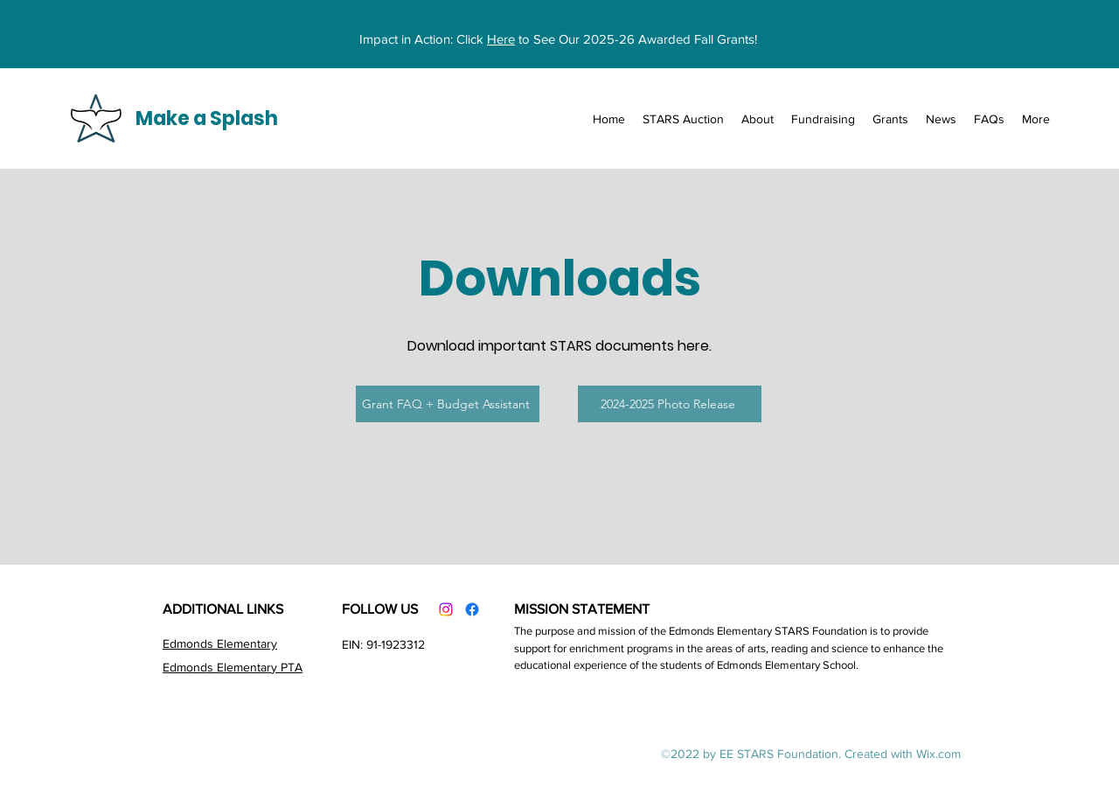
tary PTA (279, 667)
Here (501, 38)
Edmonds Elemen (210, 667)
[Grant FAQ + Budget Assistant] (447, 404)
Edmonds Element (212, 643)
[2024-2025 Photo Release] (669, 404)
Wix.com (938, 754)
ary (269, 643)
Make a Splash (207, 118)
